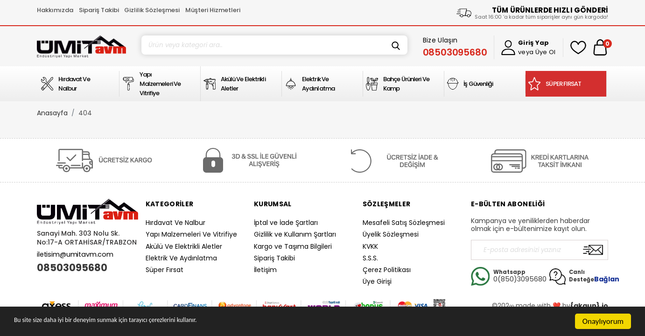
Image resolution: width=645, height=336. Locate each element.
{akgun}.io (589, 305)
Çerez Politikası (387, 269)
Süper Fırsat (164, 269)
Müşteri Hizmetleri (212, 10)
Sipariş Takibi (99, 10)
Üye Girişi (377, 281)
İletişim (265, 269)
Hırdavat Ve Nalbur (175, 222)
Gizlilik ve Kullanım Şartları (295, 234)
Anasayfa (52, 113)
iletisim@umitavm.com (75, 254)
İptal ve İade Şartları (286, 222)
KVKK (370, 246)
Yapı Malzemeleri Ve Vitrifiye (191, 234)
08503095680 (72, 267)
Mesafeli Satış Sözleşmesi (404, 222)
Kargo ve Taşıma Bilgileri (293, 246)
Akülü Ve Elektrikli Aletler (184, 246)
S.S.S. (370, 258)
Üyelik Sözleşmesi (391, 234)
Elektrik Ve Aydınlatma (181, 258)
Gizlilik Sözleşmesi (152, 10)
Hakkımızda (55, 10)
